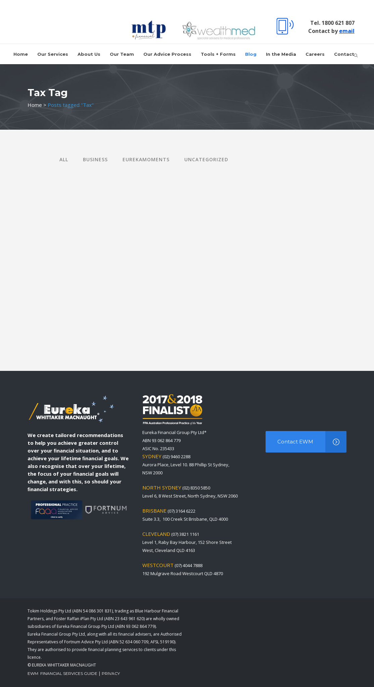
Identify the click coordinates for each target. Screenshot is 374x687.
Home (35, 104)
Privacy (111, 673)
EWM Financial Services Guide (62, 673)
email (345, 31)
